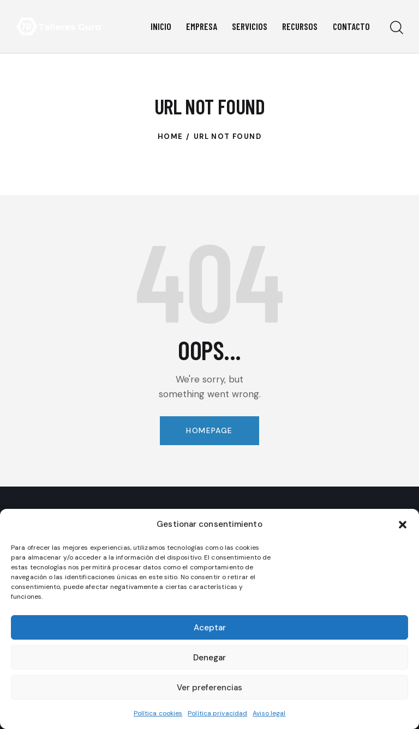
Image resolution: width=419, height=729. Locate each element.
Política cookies (158, 713)
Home (170, 136)
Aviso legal (269, 713)
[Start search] (396, 28)
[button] (402, 524)
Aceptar (210, 627)
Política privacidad (217, 713)
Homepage (209, 430)
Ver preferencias (209, 687)
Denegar (209, 657)
